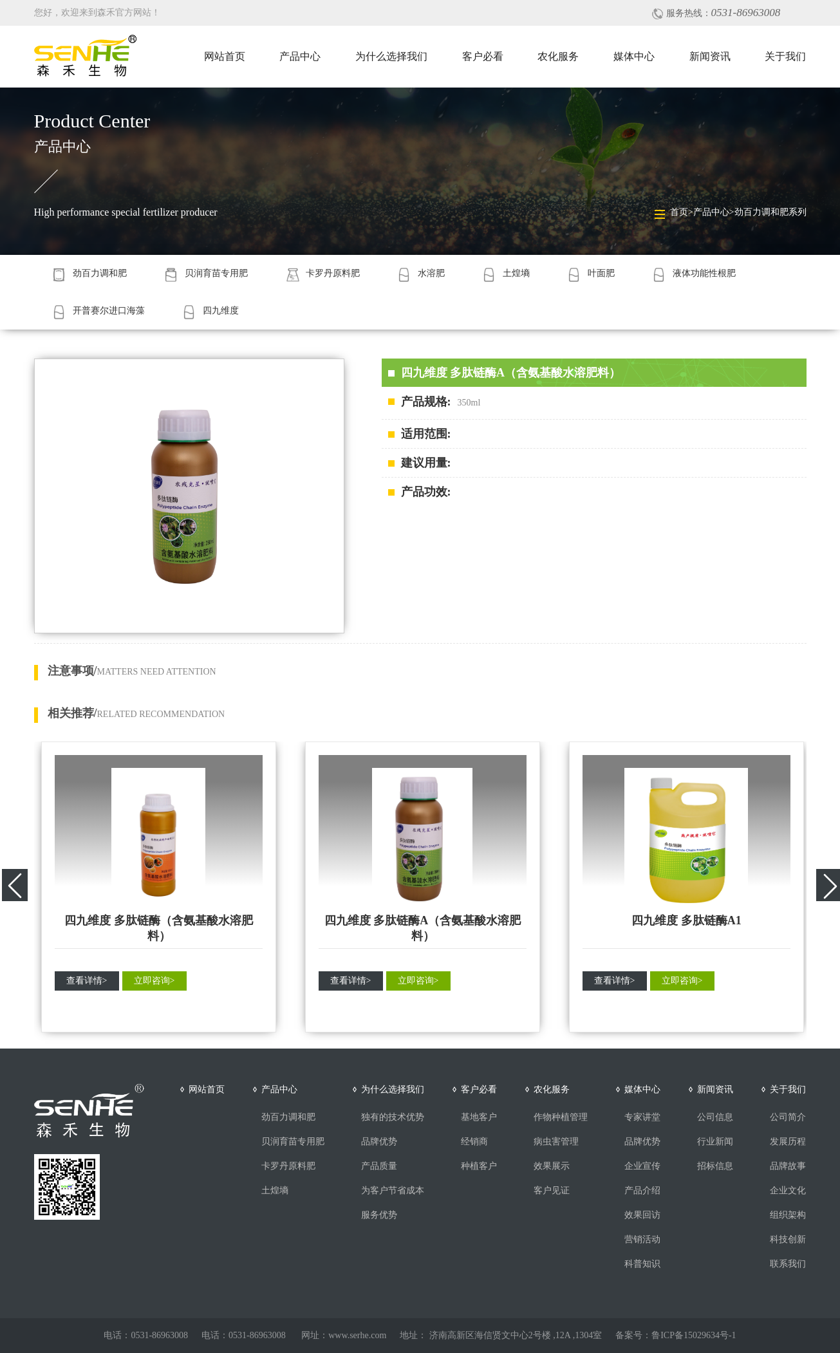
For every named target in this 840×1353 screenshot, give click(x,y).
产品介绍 (642, 1190)
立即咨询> (154, 980)
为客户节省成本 (392, 1190)
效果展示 (552, 1166)
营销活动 (642, 1239)
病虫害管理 (556, 1141)
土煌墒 (274, 1190)
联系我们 (788, 1264)
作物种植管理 (561, 1117)
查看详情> (86, 980)
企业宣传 (642, 1166)
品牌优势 (379, 1141)
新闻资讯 (710, 56)
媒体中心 (634, 56)
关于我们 (785, 56)
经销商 (474, 1141)
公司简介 (788, 1117)
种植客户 (479, 1166)
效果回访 (642, 1215)
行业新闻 (715, 1141)
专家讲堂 (642, 1117)
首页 (679, 212)
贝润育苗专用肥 (292, 1141)
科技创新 (788, 1239)
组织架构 (788, 1215)
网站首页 (224, 56)
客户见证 (552, 1190)
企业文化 (788, 1190)
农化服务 (558, 56)
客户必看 (482, 56)
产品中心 (300, 56)
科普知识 (642, 1264)
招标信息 (715, 1166)
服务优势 (379, 1215)
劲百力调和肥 (288, 1117)
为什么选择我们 (391, 56)
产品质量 (379, 1166)
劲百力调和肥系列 (770, 212)
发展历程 (788, 1141)
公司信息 (715, 1117)
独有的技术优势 (392, 1117)
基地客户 (479, 1117)
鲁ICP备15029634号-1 (693, 1335)
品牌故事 (788, 1166)
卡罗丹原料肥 (288, 1166)
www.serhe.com (357, 1335)
